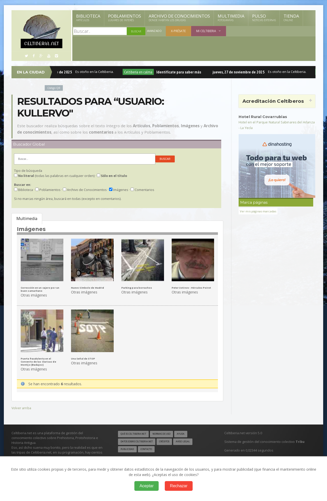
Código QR (54, 88)
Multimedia (231, 17)
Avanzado (154, 31)
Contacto (149, 449)
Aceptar (146, 486)
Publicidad (128, 449)
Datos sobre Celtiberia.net (140, 441)
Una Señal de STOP (84, 358)
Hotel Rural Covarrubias (265, 116)
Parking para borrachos (137, 287)
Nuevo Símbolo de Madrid (89, 287)
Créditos (171, 441)
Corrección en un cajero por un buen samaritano (42, 289)
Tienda (291, 17)
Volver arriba (21, 406)
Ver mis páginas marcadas (260, 211)
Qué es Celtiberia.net (135, 433)
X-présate (179, 31)
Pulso (264, 17)
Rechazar (178, 486)
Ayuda (190, 433)
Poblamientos (124, 17)
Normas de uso (168, 433)
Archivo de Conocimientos (179, 17)
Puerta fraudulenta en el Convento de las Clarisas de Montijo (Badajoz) (40, 361)
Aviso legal (193, 441)
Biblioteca (88, 17)
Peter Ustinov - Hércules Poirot (193, 287)
